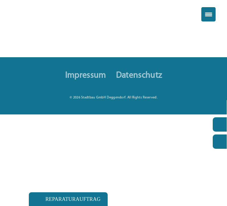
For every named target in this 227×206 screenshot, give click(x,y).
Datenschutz (139, 76)
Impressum (85, 76)
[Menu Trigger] (208, 14)
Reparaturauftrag (73, 199)
